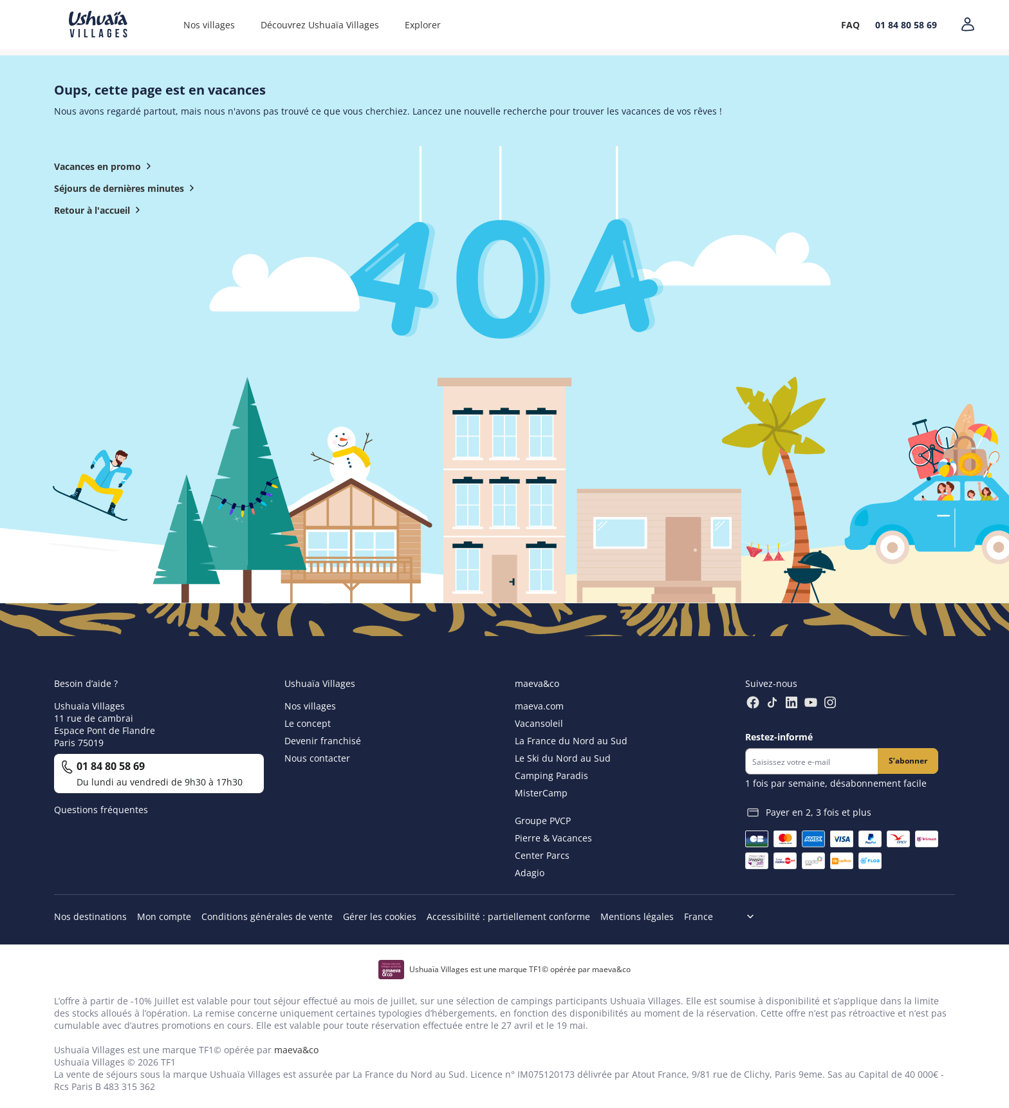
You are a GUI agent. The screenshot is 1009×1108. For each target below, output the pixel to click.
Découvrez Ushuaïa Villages (320, 25)
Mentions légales (637, 916)
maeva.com (539, 706)
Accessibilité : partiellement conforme (508, 916)
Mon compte (164, 916)
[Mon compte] (967, 24)
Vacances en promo (105, 166)
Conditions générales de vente (267, 916)
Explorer (423, 25)
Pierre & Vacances (553, 838)
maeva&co (296, 1050)
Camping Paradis (551, 775)
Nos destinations (90, 916)
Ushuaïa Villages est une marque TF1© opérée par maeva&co (520, 969)
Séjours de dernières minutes (126, 188)
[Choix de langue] (724, 916)
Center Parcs (542, 855)
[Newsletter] (811, 761)
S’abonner (908, 760)
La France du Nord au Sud (571, 741)
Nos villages (209, 25)
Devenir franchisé (322, 741)
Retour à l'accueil (99, 210)
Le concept (307, 723)
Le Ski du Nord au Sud (563, 758)
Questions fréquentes (101, 809)
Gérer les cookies (379, 916)
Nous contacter (317, 758)
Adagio (529, 873)
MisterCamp (541, 793)
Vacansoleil (539, 723)
